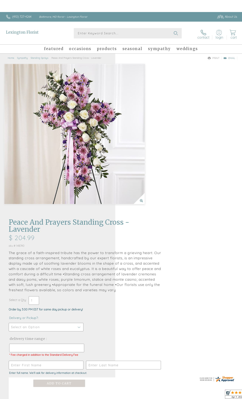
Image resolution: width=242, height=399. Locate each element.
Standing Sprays (39, 56)
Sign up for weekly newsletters (121, 305)
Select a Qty (129, 159)
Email (229, 56)
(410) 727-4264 (21, 16)
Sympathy (22, 56)
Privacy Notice (177, 395)
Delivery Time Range (139, 198)
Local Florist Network (204, 395)
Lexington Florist (22, 32)
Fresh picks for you (121, 285)
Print (214, 56)
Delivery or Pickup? (135, 177)
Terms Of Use (155, 395)
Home (11, 56)
